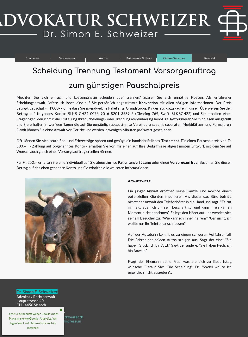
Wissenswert (68, 58)
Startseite (32, 58)
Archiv (103, 58)
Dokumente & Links (139, 58)
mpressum (72, 321)
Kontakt (209, 58)
